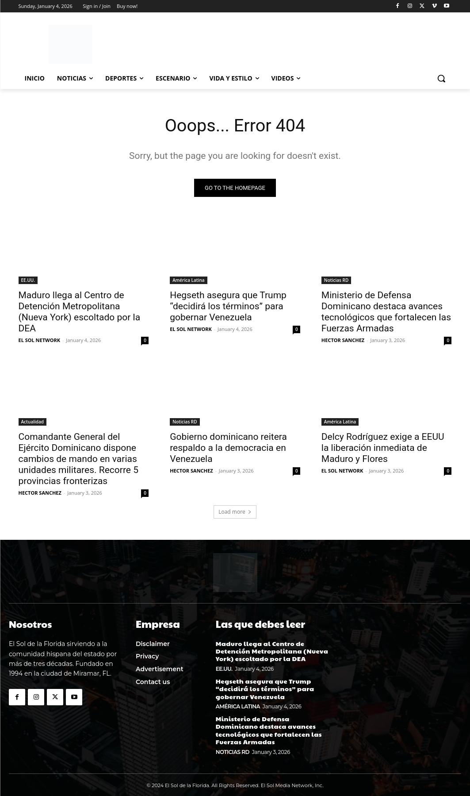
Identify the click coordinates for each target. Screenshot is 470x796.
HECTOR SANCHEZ (342, 340)
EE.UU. (28, 280)
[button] (441, 78)
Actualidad (32, 422)
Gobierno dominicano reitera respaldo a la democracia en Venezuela (228, 447)
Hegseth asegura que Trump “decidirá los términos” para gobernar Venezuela (228, 306)
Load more (235, 512)
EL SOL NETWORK (40, 340)
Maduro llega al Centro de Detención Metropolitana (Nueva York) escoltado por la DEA (80, 312)
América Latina (188, 280)
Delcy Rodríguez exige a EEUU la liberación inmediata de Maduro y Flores (382, 447)
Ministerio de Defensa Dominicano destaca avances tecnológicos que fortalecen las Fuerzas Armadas (386, 312)
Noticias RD (336, 280)
